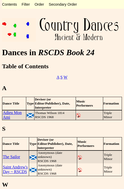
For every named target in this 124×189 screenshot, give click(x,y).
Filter (26, 4)
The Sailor (11, 157)
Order (39, 4)
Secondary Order (63, 4)
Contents (9, 4)
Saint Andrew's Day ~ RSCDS (15, 169)
